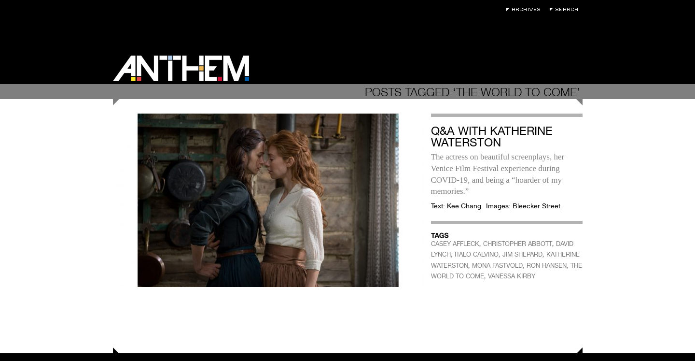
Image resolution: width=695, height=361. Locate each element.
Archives (525, 9)
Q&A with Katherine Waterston (492, 136)
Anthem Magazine (181, 68)
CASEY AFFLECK (455, 243)
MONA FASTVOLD (497, 265)
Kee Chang (464, 206)
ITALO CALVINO (477, 254)
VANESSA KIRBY (511, 276)
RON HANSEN (547, 265)
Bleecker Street (536, 206)
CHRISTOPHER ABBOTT (517, 243)
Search (566, 9)
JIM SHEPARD (522, 254)
